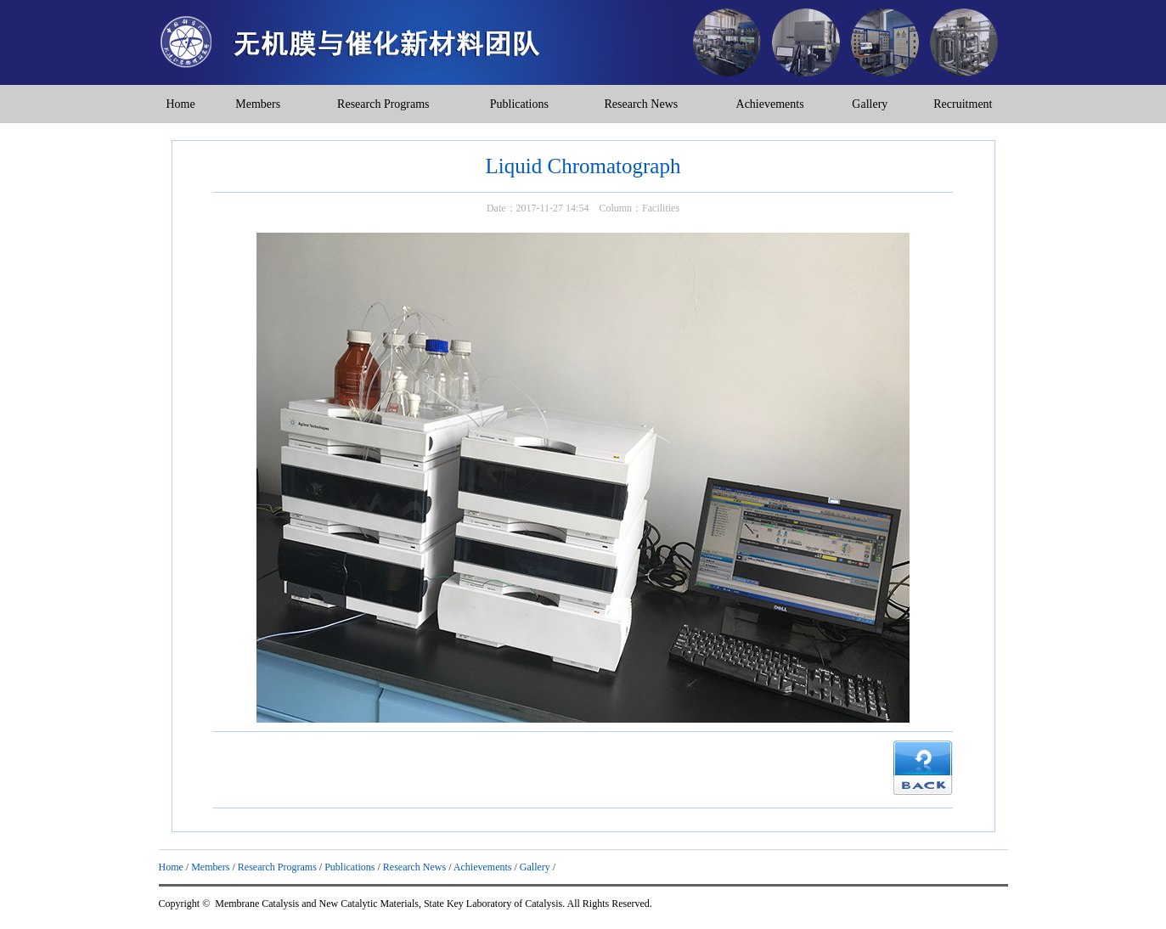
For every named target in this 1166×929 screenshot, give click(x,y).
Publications (519, 104)
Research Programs (383, 104)
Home (180, 104)
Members (257, 104)
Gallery (869, 104)
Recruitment (962, 104)
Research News (642, 104)
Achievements (770, 104)
